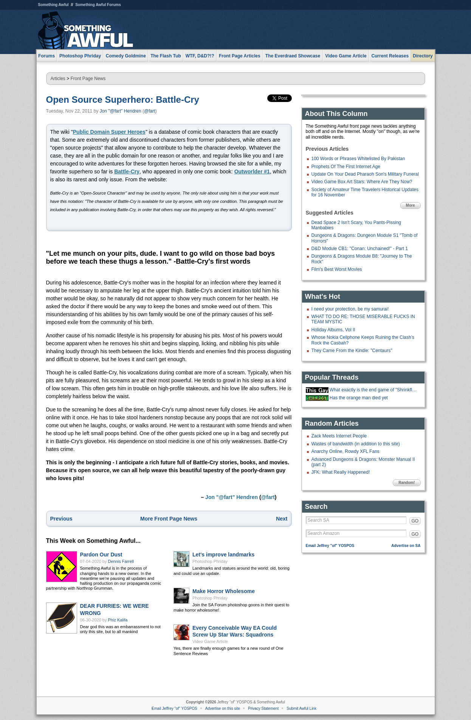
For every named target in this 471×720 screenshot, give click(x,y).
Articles (58, 78)
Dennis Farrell (121, 561)
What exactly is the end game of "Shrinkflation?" (374, 389)
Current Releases (390, 56)
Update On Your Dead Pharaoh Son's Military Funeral (365, 174)
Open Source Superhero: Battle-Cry (122, 99)
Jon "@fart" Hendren (120, 111)
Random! (406, 483)
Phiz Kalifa (118, 620)
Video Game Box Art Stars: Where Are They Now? (361, 181)
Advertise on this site (222, 708)
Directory (423, 56)
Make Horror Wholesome (223, 591)
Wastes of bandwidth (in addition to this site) (355, 444)
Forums (46, 56)
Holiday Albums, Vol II (333, 329)
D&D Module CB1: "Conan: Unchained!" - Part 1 (359, 248)
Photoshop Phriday (210, 561)
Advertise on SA (405, 546)
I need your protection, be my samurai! (350, 309)
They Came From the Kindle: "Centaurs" (351, 350)
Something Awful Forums (98, 5)
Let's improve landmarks (223, 555)
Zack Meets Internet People (339, 436)
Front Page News (88, 78)
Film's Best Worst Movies (336, 269)
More (410, 205)
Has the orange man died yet (359, 397)
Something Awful (53, 5)
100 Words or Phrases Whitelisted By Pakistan (358, 158)
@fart (149, 111)
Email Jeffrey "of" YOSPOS (330, 546)
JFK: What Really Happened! (340, 472)
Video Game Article (210, 641)
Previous (61, 519)
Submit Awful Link (301, 708)
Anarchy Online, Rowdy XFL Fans (345, 451)
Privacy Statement (263, 708)
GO (415, 521)
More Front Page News (168, 519)
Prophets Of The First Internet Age (346, 166)
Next (281, 519)
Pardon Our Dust (101, 555)
